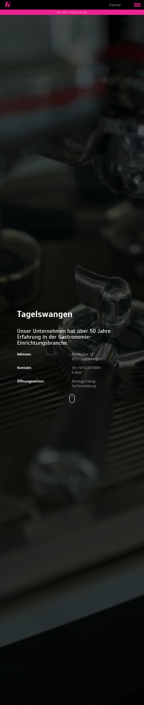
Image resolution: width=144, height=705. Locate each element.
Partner (115, 5)
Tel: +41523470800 (86, 367)
